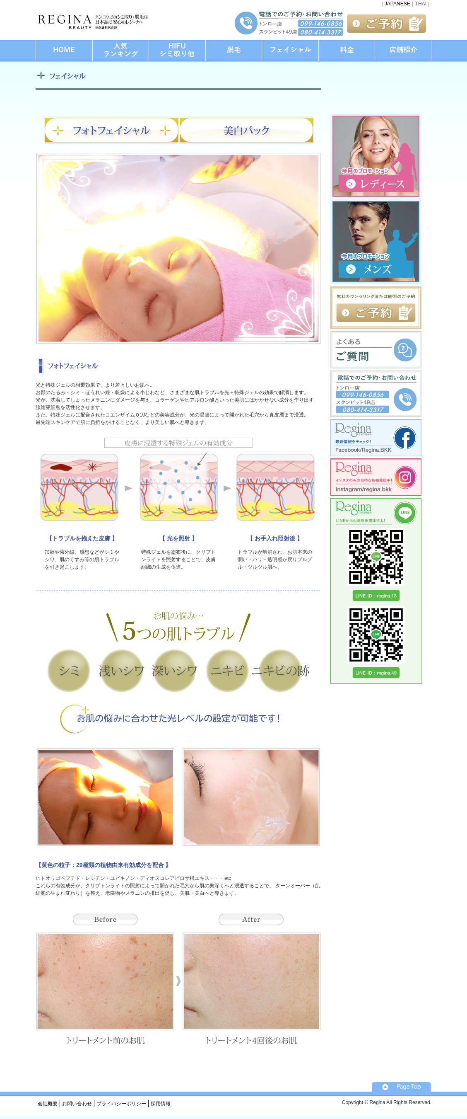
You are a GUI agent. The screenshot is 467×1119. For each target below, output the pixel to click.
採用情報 (161, 1104)
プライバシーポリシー (121, 1104)
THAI (420, 4)
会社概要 (48, 1104)
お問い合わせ (77, 1104)
